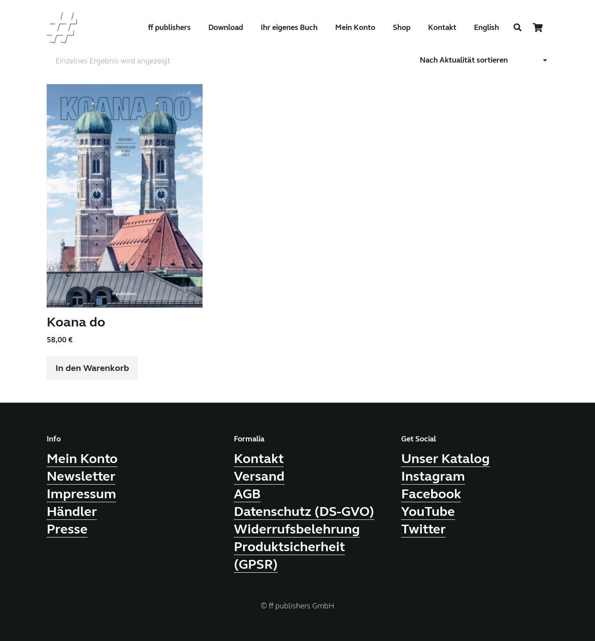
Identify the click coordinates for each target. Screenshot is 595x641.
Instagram (433, 476)
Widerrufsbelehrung (297, 529)
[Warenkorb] (538, 28)
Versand (259, 476)
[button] (92, 368)
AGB (247, 493)
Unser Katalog (445, 458)
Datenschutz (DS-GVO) (304, 511)
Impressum (81, 493)
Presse (67, 529)
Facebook (431, 493)
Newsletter (81, 476)
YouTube (428, 511)
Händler (72, 511)
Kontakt (259, 458)
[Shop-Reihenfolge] (484, 60)
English (486, 27)
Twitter (423, 529)
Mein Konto (82, 458)
